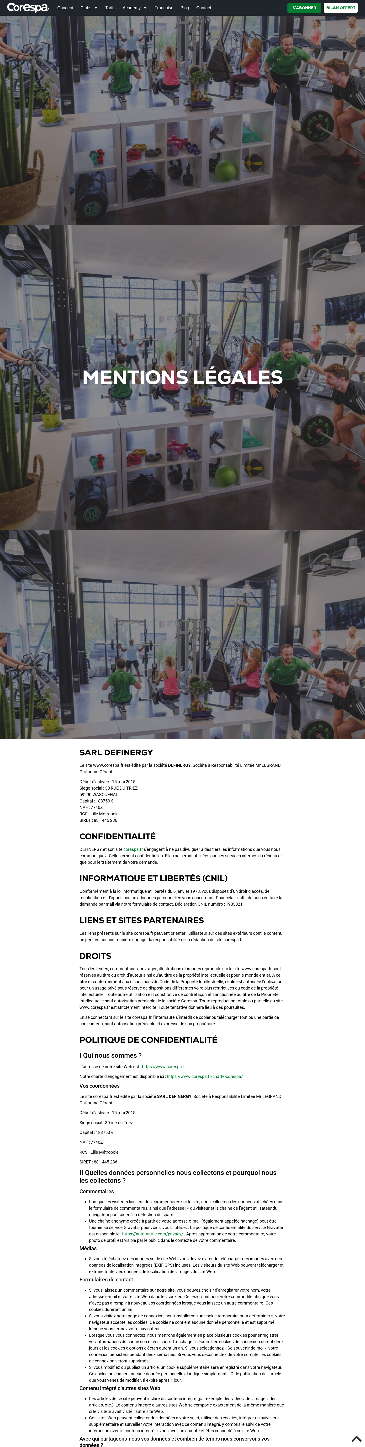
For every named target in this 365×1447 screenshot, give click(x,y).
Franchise (163, 7)
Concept (65, 7)
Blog (184, 7)
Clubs (89, 7)
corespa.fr (133, 849)
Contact (203, 7)
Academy (135, 7)
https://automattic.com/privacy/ (152, 1233)
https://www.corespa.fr (164, 1066)
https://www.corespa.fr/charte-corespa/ (205, 1076)
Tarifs (110, 7)
